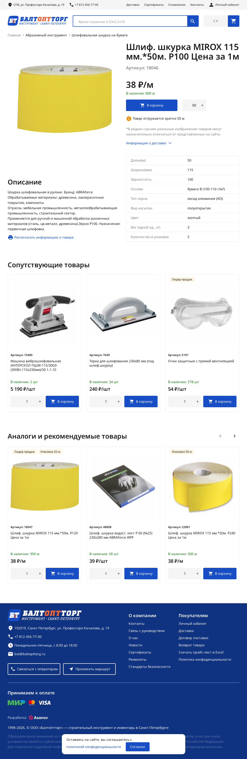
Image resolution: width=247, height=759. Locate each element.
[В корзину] (62, 401)
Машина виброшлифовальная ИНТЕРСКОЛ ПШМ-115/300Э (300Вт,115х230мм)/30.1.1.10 (36, 365)
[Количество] (194, 105)
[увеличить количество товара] (202, 105)
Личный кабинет (193, 623)
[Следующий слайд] (234, 436)
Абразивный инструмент (46, 35)
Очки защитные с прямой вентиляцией (201, 361)
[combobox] (136, 21)
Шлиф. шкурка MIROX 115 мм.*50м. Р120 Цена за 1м (44, 535)
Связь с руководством (147, 630)
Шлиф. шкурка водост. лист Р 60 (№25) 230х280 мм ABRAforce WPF (120, 535)
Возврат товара (191, 645)
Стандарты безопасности (149, 666)
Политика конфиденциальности (205, 659)
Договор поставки (193, 638)
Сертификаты (154, 5)
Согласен (137, 746)
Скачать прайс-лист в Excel (201, 652)
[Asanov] (38, 717)
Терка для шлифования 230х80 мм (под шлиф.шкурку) (121, 363)
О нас (133, 638)
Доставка (132, 5)
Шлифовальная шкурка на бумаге (100, 35)
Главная (14, 35)
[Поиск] (192, 21)
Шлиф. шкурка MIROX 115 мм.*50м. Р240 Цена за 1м (201, 535)
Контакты (197, 5)
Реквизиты (137, 659)
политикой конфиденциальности (93, 746)
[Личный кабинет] (224, 5)
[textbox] (133, 21)
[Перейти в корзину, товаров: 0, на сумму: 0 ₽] (221, 21)
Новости (135, 645)
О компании (177, 5)
